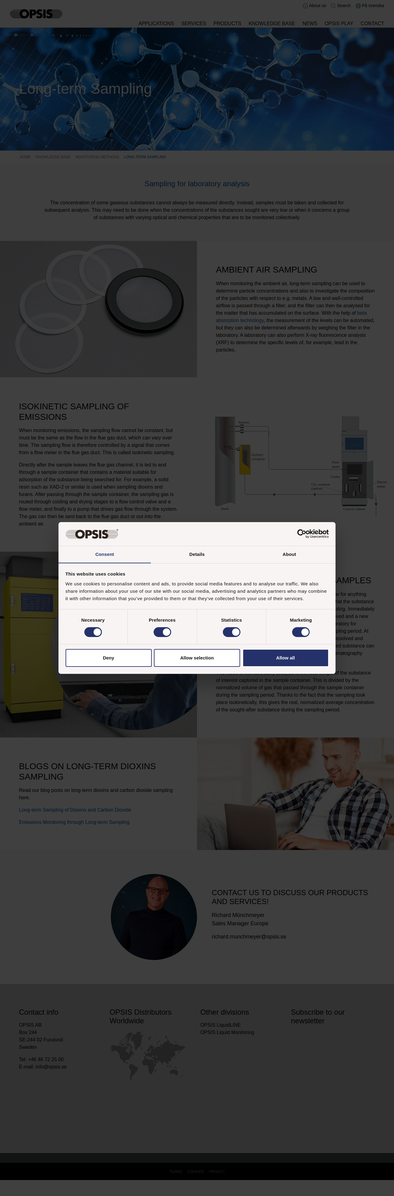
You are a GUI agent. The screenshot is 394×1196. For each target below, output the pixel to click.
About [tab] (289, 554)
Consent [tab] (104, 554)
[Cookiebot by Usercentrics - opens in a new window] (302, 533)
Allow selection (197, 657)
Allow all (285, 657)
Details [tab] (197, 554)
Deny (108, 657)
